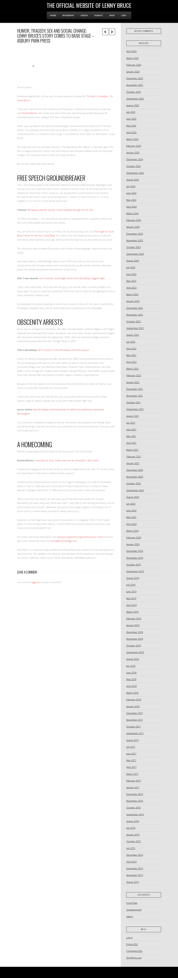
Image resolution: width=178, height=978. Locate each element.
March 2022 (132, 368)
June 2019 (131, 591)
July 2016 (130, 827)
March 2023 (132, 294)
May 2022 (131, 355)
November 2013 (134, 875)
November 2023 (134, 240)
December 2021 (134, 389)
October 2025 (133, 91)
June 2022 (131, 348)
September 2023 (135, 253)
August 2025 (132, 105)
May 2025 (131, 125)
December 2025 (134, 78)
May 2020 (131, 517)
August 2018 (132, 659)
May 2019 (131, 598)
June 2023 (131, 274)
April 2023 (131, 287)
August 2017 (132, 740)
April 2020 (131, 524)
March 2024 (132, 213)
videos (129, 916)
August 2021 (132, 416)
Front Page (131, 903)
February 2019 (133, 618)
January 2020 (132, 544)
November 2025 (134, 85)
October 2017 (133, 726)
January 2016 (132, 834)
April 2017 (131, 767)
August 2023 (132, 260)
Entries (132, 944)
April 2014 (131, 861)
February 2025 (133, 145)
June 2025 (131, 118)
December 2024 (134, 159)
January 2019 (132, 625)
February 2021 (133, 456)
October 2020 (133, 483)
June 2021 (131, 429)
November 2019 (134, 557)
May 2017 (131, 760)
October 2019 (133, 564)
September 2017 (135, 733)
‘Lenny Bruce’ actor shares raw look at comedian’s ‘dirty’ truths (67, 460)
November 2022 (134, 314)
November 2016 (134, 800)
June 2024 (131, 193)
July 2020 (130, 503)
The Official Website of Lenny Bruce (89, 5)
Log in (129, 937)
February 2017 (133, 780)
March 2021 (132, 449)
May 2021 (131, 436)
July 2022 (130, 341)
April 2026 (131, 51)
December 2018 (134, 632)
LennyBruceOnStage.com (64, 540)
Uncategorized (133, 909)
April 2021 (131, 443)
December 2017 (134, 713)
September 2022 (135, 328)
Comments (134, 951)
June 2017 (131, 753)
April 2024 (131, 206)
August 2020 (132, 497)
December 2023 (134, 233)
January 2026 (132, 71)
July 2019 (130, 584)
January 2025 (132, 152)
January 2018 (132, 706)
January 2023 (132, 301)
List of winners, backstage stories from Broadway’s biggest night (72, 278)
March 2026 (132, 58)
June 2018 (131, 672)
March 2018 (132, 692)
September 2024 (135, 172)
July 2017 (130, 746)
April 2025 (131, 132)
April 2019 (131, 605)
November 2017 (134, 719)
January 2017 (132, 787)
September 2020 (135, 490)
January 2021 (132, 463)
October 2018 (133, 645)
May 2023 (131, 281)
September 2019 (135, 571)
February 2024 (133, 220)
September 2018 (135, 652)
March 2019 (132, 611)
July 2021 (130, 422)
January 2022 (132, 382)
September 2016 (135, 814)
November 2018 (134, 638)
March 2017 (132, 774)
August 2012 (132, 882)
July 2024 (130, 186)
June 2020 (131, 510)
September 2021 (135, 409)
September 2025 (135, 98)
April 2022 (131, 362)
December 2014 (134, 855)
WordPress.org (133, 957)
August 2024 (132, 179)
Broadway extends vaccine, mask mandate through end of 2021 (61, 209)
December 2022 (134, 308)
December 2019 (134, 551)
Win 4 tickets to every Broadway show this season (64, 350)
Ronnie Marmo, (30, 113)
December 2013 (134, 868)
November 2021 (134, 395)
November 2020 (134, 476)
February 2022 (133, 375)
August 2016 (132, 821)
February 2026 (133, 64)
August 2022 (132, 334)
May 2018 (131, 679)
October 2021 (133, 402)
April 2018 (131, 686)
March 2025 (132, 139)
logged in (35, 582)
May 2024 (131, 200)
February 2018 (133, 699)
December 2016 (134, 794)
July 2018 (130, 665)
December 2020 (134, 470)
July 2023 (130, 267)
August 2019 (132, 578)
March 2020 (132, 530)
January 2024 (132, 226)
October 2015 (133, 841)
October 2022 (133, 321)
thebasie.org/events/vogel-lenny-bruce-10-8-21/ (81, 536)
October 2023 (133, 247)
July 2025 (130, 112)
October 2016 (133, 807)
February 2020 (133, 537)
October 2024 (133, 166)
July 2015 (130, 848)
